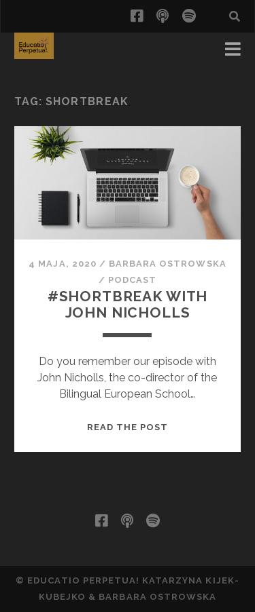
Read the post (128, 427)
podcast (132, 280)
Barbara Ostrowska (167, 264)
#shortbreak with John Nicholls (127, 304)
